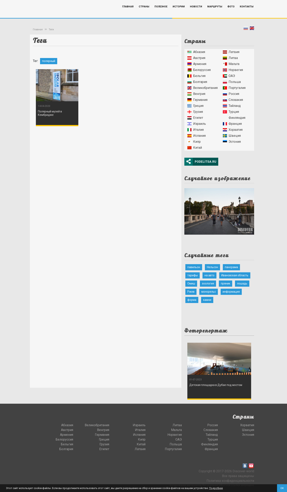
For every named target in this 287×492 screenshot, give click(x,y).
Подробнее (216, 488)
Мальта (231, 64)
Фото (231, 12)
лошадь (242, 283)
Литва (230, 58)
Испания (196, 136)
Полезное (160, 12)
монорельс (208, 291)
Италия (195, 130)
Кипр (194, 142)
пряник (225, 283)
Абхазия (196, 52)
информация (231, 291)
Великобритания (202, 88)
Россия (231, 94)
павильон (193, 267)
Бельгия (196, 76)
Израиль (196, 124)
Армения (196, 64)
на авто (209, 275)
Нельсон (212, 267)
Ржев (191, 291)
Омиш (191, 283)
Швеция (232, 136)
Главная (128, 12)
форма (191, 299)
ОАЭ (229, 76)
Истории (179, 12)
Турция (231, 112)
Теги (51, 29)
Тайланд (232, 106)
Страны (144, 12)
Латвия (231, 52)
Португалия (234, 88)
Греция (195, 106)
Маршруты (214, 12)
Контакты (247, 12)
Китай (194, 148)
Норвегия (233, 70)
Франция (232, 124)
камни (207, 299)
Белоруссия (199, 70)
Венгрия (196, 94)
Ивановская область (234, 275)
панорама (231, 267)
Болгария (197, 82)
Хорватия (233, 130)
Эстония (232, 142)
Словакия (233, 100)
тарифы (192, 275)
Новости (196, 12)
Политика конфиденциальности (230, 481)
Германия (197, 100)
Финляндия (234, 118)
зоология (208, 283)
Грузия (195, 112)
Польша (232, 82)
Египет (195, 118)
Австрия (196, 58)
